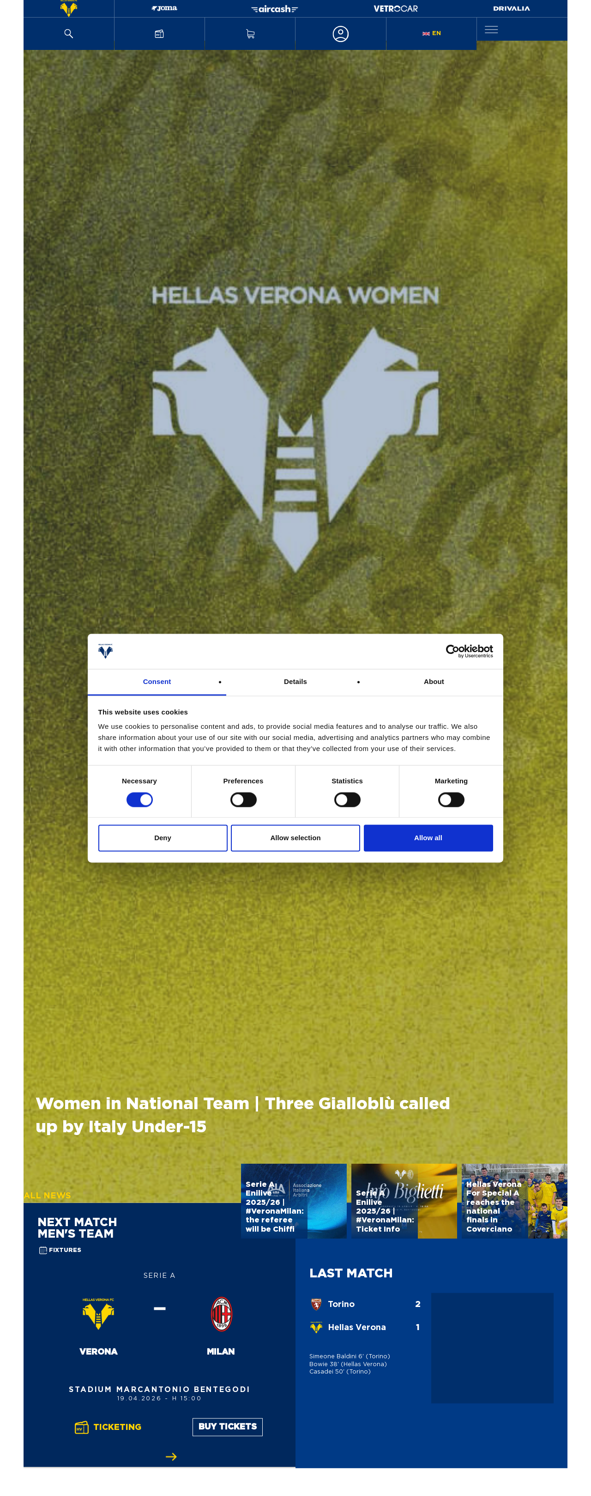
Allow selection (295, 838)
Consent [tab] (157, 682)
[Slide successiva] (171, 1456)
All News (47, 1196)
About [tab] (434, 682)
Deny (162, 838)
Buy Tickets (228, 1427)
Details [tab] (295, 682)
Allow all (428, 838)
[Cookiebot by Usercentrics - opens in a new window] (452, 651)
